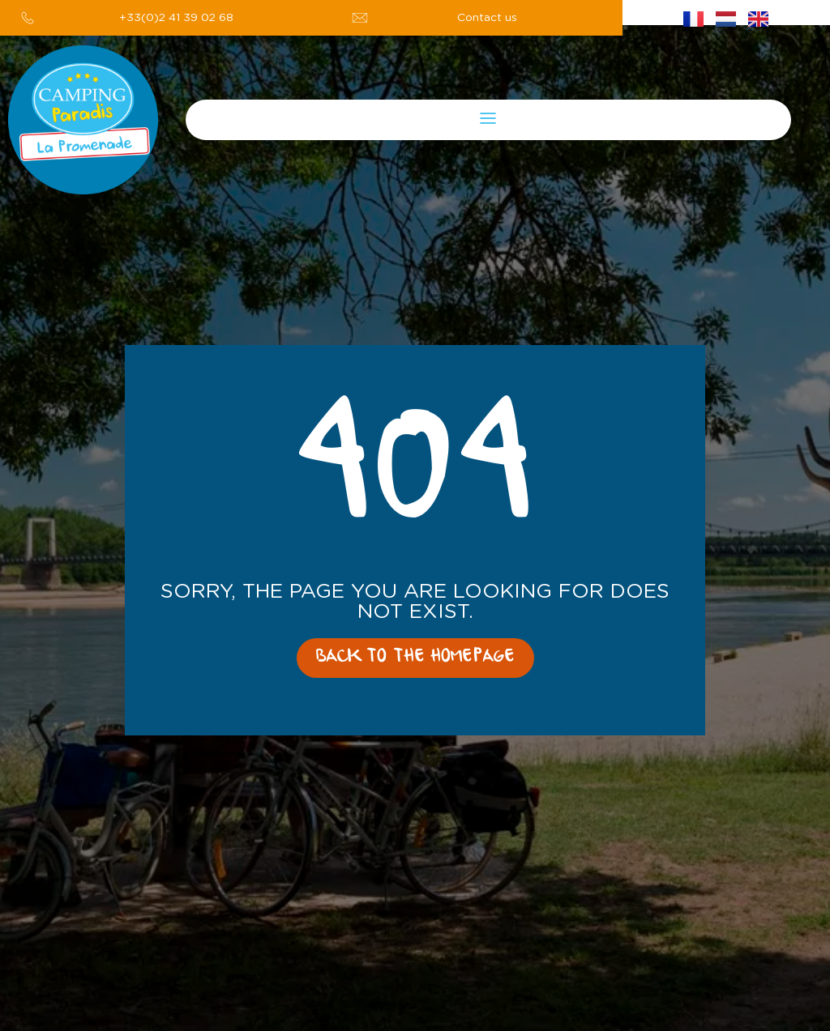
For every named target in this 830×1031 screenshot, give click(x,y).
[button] (488, 120)
